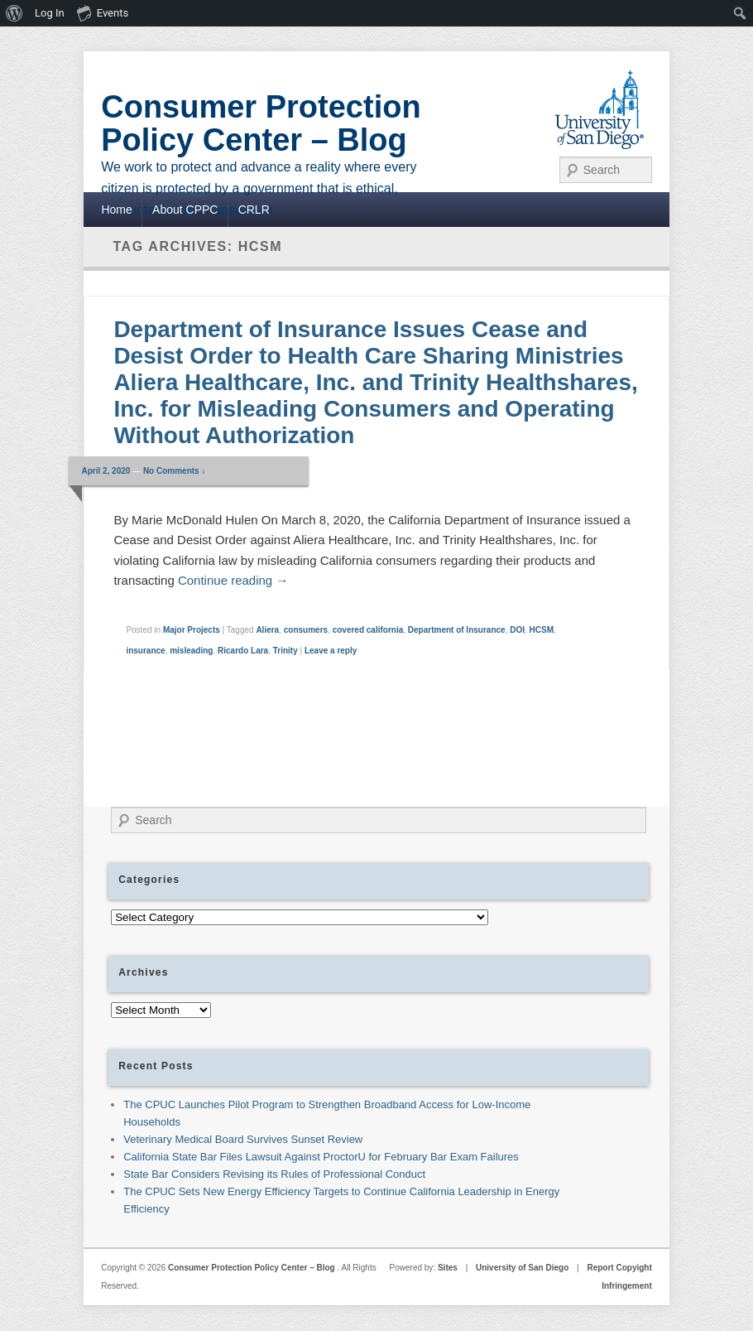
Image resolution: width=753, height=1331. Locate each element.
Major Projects (191, 629)
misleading (191, 650)
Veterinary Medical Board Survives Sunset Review (242, 1139)
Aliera (267, 629)
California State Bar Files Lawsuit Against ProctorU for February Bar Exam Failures (321, 1156)
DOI (517, 629)
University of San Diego (522, 1267)
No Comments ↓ (174, 470)
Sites (448, 1267)
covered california (368, 629)
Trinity (285, 650)
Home (116, 209)
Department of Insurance (457, 629)
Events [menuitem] (102, 12)
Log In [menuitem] (50, 13)
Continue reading (233, 580)
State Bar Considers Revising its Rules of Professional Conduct (274, 1174)
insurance (145, 650)
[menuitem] (14, 13)
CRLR (254, 209)
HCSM (542, 629)
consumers (306, 629)
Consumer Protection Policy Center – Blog (260, 123)
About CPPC (185, 209)
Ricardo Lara (243, 650)
